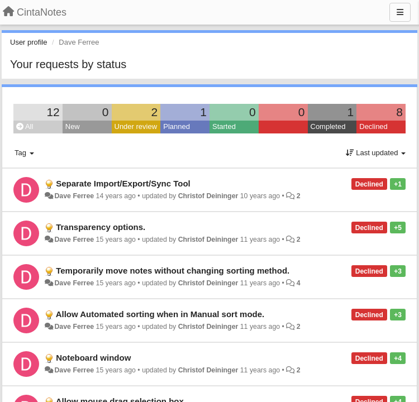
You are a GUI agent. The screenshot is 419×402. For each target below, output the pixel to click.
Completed (328, 126)
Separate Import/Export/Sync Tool (123, 183)
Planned (176, 126)
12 (52, 112)
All (24, 126)
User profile (28, 42)
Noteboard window (93, 357)
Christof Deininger (208, 196)
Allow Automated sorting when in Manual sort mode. (160, 314)
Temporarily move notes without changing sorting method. (172, 270)
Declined (373, 126)
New (72, 126)
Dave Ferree (74, 196)
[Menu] (400, 12)
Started (224, 126)
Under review (136, 126)
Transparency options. (100, 227)
